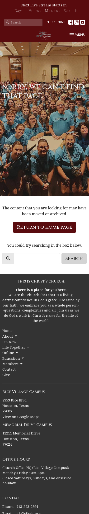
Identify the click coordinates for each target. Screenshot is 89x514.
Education (13, 358)
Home (7, 330)
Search (74, 258)
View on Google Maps (20, 416)
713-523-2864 (55, 22)
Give (6, 374)
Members (12, 363)
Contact (9, 369)
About (10, 336)
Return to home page (44, 227)
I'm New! (10, 341)
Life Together (16, 347)
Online (10, 352)
